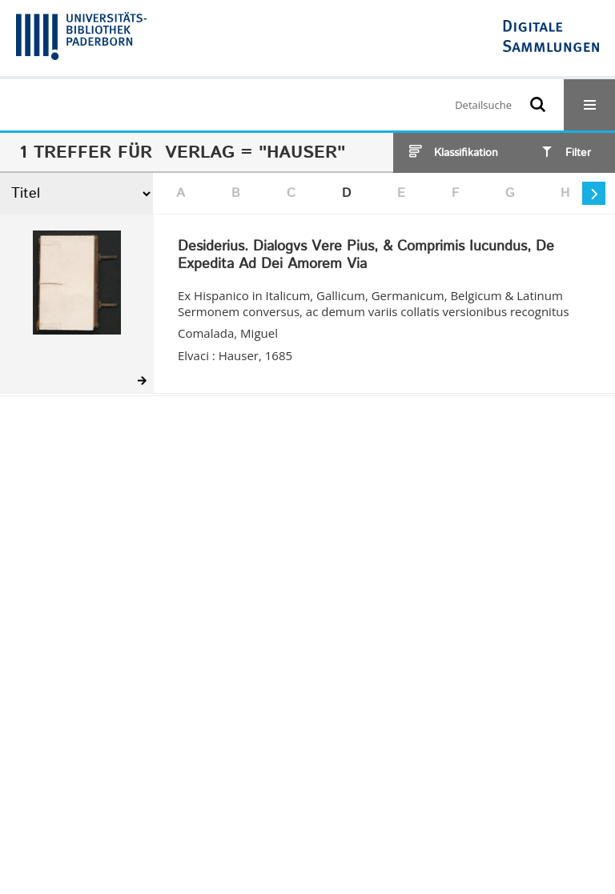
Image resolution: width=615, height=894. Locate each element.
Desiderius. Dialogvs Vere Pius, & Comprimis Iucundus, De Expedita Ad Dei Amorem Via (366, 256)
